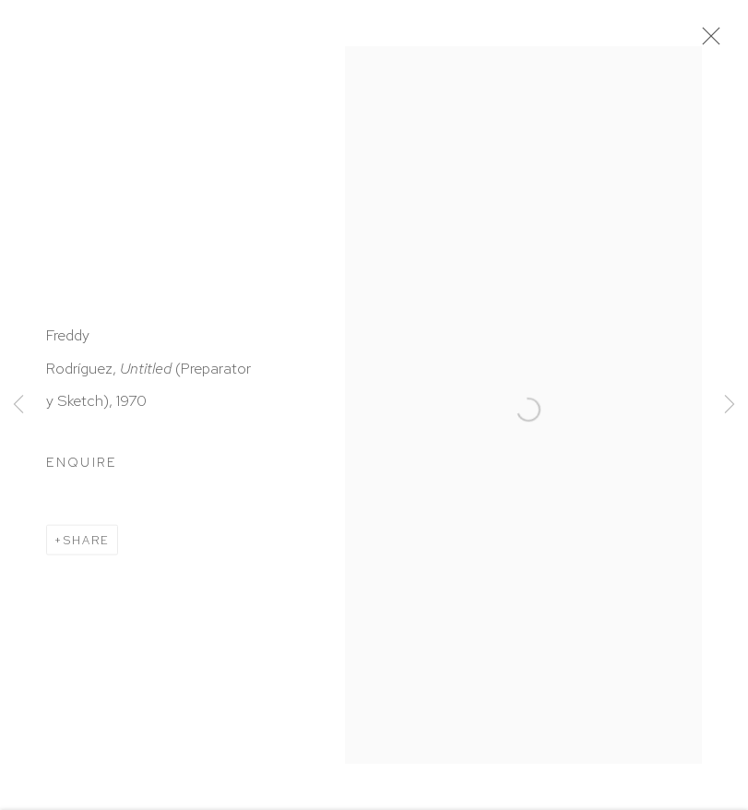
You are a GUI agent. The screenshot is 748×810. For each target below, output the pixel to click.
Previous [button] (18, 405)
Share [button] (87, 541)
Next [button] (729, 405)
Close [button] (706, 41)
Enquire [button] (81, 463)
